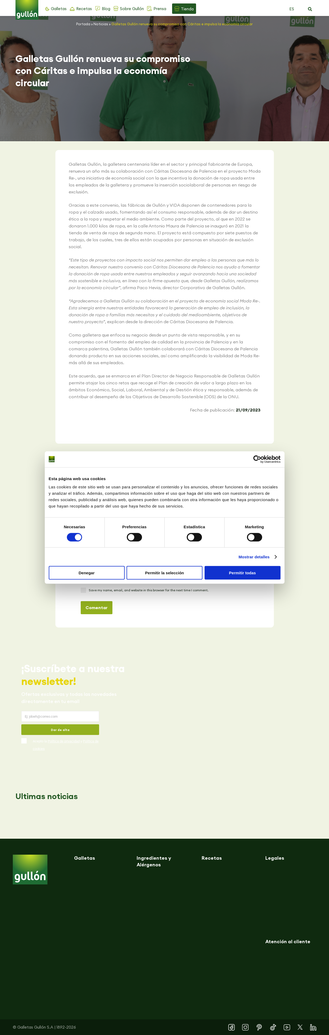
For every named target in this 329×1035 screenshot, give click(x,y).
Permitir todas (242, 573)
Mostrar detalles (254, 556)
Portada (83, 24)
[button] (310, 9)
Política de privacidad (64, 741)
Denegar (87, 573)
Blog (106, 8)
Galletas (59, 8)
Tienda (187, 8)
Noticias (101, 24)
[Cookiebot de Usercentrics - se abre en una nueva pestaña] (257, 459)
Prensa (159, 8)
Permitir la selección (164, 573)
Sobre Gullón (132, 8)
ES (291, 8)
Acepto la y (66, 745)
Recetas (84, 8)
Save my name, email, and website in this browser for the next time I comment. (148, 590)
